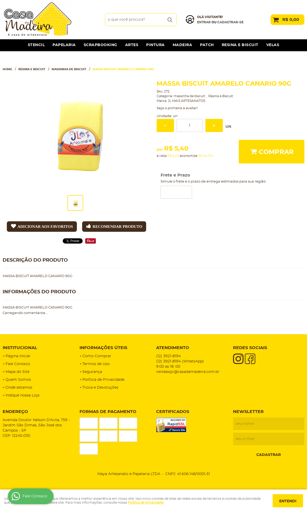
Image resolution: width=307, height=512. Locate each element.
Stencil (36, 45)
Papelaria (64, 45)
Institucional (20, 348)
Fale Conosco (18, 364)
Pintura (155, 45)
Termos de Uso (96, 364)
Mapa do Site (17, 372)
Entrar (204, 22)
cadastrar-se (230, 22)
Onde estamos (19, 387)
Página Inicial (18, 356)
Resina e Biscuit (240, 45)
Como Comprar (96, 356)
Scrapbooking (100, 45)
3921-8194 (168, 356)
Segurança (92, 372)
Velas (272, 45)
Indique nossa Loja (22, 395)
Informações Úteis (103, 348)
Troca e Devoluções (100, 387)
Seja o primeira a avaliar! (177, 108)
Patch (207, 45)
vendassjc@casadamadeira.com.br (187, 372)
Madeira (182, 45)
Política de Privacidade (103, 380)
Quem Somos (18, 380)
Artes (132, 45)
